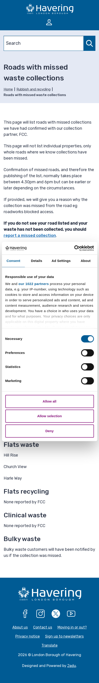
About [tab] (86, 261)
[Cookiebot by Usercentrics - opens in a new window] (74, 248)
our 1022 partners (33, 284)
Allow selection (49, 416)
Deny (49, 431)
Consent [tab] (13, 261)
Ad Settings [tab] (61, 261)
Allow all (49, 401)
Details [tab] (36, 261)
